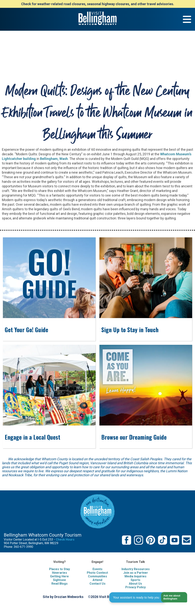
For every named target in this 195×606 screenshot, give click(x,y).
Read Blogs (59, 583)
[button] (172, 597)
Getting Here (59, 576)
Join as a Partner (135, 573)
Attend (97, 580)
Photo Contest (97, 573)
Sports (135, 580)
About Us (135, 583)
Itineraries (59, 573)
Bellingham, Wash (54, 159)
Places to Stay (59, 569)
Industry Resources (135, 569)
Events (97, 569)
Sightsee (59, 580)
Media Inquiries (135, 576)
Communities (97, 576)
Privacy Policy (135, 587)
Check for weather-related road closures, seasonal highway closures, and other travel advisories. (97, 4)
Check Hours (65, 539)
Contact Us (97, 583)
